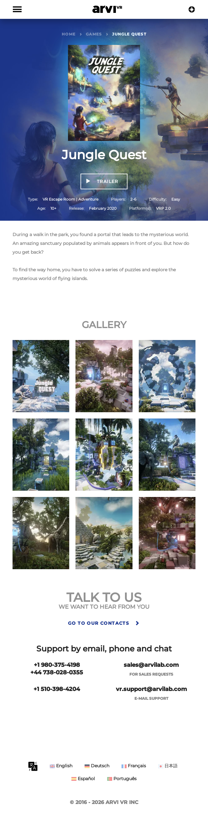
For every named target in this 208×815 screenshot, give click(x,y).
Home (68, 34)
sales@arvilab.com (151, 664)
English (61, 766)
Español (83, 778)
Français (134, 766)
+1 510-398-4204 (57, 689)
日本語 (168, 766)
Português (122, 778)
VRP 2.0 (163, 208)
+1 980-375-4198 (57, 664)
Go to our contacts (104, 623)
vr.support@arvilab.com (151, 689)
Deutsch (97, 766)
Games (94, 34)
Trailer (106, 181)
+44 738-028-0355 (56, 672)
